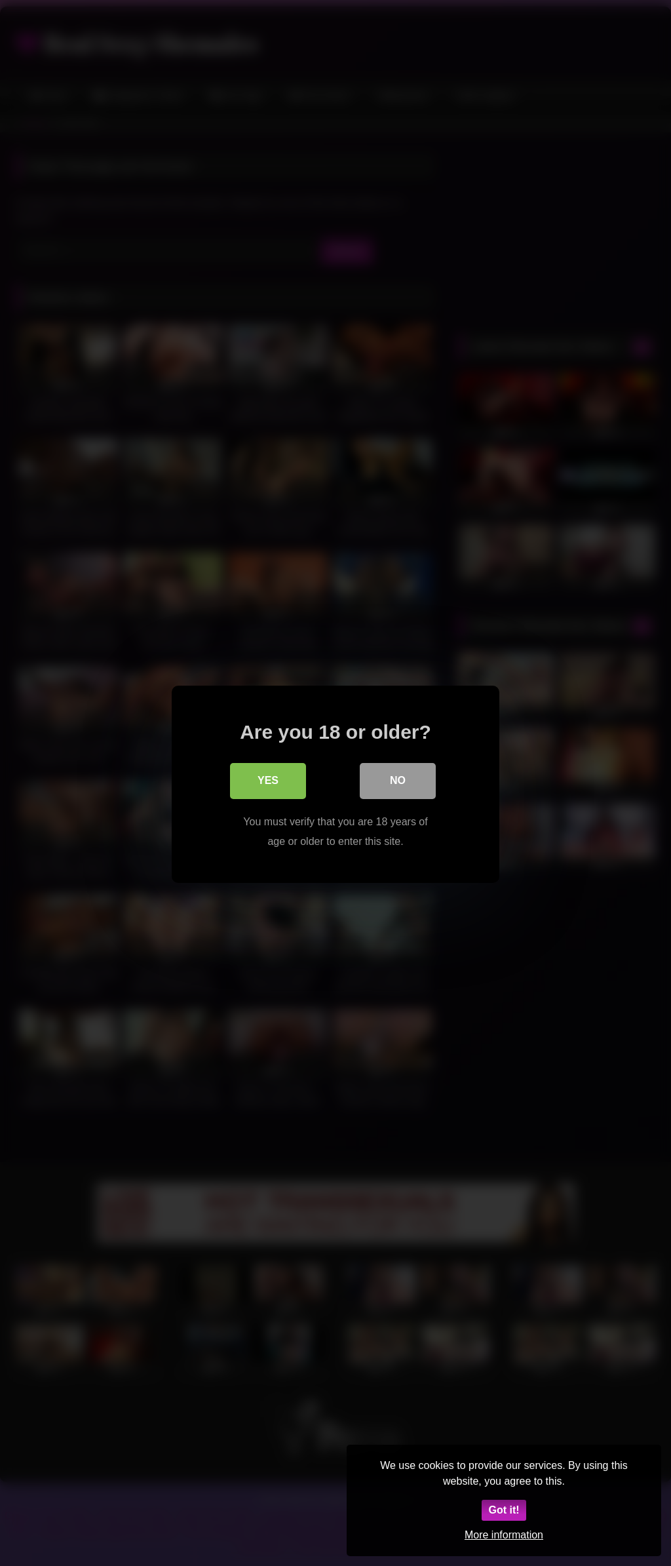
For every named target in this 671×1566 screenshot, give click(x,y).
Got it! (503, 1510)
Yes (268, 779)
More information (504, 1534)
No (398, 779)
